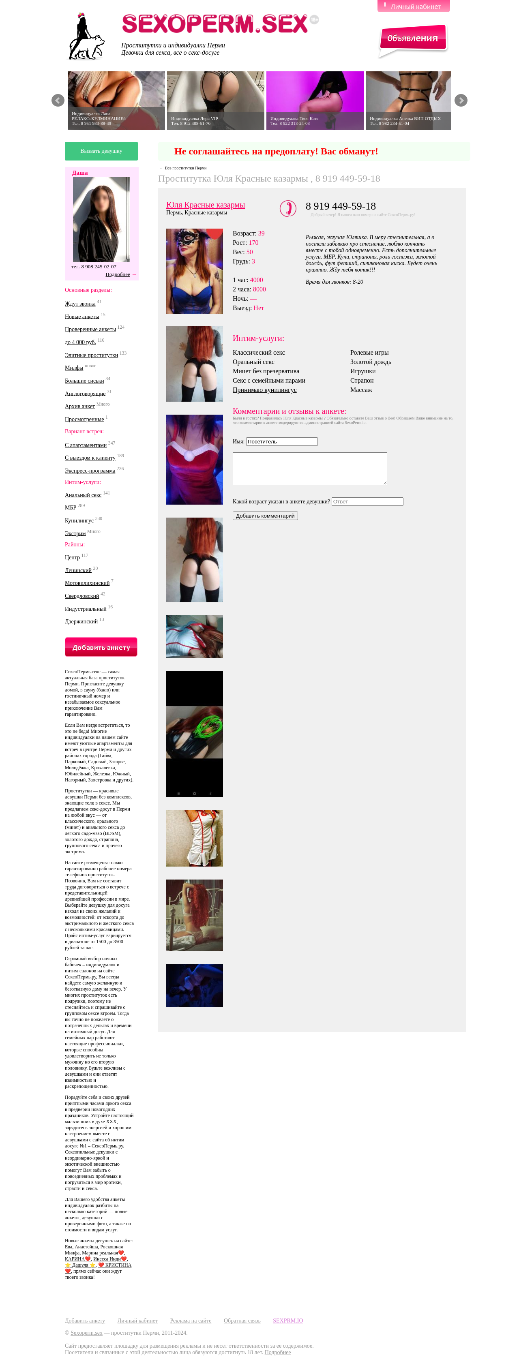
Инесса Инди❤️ (110, 1259)
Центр (72, 557)
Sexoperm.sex (87, 1333)
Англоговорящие (85, 393)
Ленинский (78, 570)
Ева (68, 1247)
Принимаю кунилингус (265, 389)
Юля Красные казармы (205, 204)
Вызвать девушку (101, 151)
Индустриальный (86, 609)
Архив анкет (80, 406)
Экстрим (75, 533)
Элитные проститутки (91, 355)
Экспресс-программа (90, 471)
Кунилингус (79, 521)
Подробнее (118, 274)
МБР (70, 508)
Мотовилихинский (87, 583)
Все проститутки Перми (185, 168)
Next (461, 100)
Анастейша (86, 1247)
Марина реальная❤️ (103, 1253)
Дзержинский (81, 622)
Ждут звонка (80, 304)
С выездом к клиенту (90, 458)
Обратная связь (242, 1321)
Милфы (74, 368)
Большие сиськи (84, 381)
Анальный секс (83, 495)
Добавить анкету (85, 1321)
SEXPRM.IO (288, 1321)
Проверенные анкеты (90, 329)
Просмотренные (84, 419)
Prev (57, 100)
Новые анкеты (82, 316)
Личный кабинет (138, 1321)
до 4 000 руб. (80, 342)
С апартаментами (86, 445)
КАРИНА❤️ (78, 1259)
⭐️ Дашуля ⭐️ (80, 1265)
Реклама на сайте (190, 1321)
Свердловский (82, 596)
